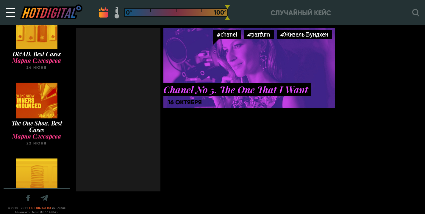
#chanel (227, 34)
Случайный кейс (301, 13)
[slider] (227, 12)
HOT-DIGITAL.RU (40, 208)
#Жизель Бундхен (304, 34)
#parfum (258, 34)
